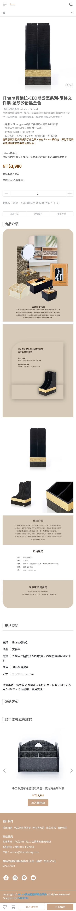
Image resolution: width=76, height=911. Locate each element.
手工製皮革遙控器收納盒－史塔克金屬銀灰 (38, 788)
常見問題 (7, 827)
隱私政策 (51, 827)
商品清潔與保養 (22, 827)
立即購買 (60, 907)
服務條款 (62, 827)
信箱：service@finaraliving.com (21, 852)
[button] (71, 771)
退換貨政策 (38, 827)
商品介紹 (14, 213)
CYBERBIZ (22, 898)
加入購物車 (31, 907)
